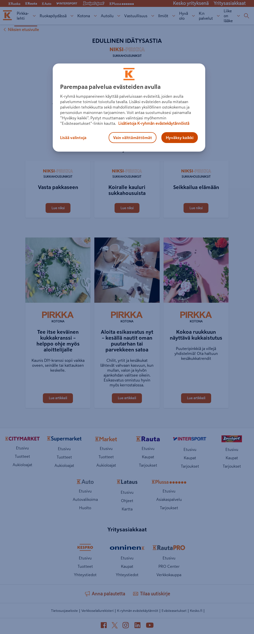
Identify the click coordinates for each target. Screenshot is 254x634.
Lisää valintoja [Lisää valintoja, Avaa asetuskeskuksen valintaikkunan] (73, 138)
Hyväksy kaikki (179, 138)
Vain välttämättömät (132, 138)
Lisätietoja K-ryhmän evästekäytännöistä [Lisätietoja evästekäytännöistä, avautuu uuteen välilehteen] (153, 123)
